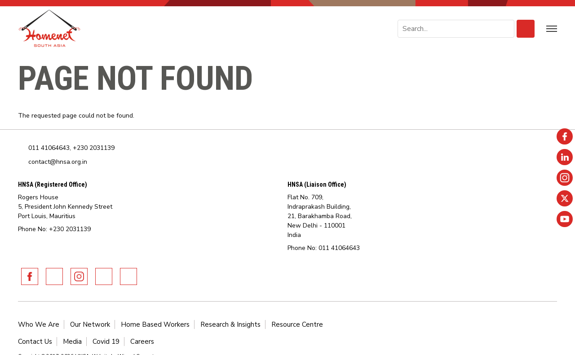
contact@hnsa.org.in (57, 162)
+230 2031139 (94, 148)
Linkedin (54, 276)
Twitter (103, 276)
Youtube (128, 276)
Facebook (29, 276)
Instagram (79, 276)
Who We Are (38, 324)
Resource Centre (297, 324)
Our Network (90, 324)
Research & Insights (230, 324)
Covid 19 (106, 341)
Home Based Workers (155, 324)
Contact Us (35, 341)
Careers (142, 341)
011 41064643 (49, 148)
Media (72, 341)
